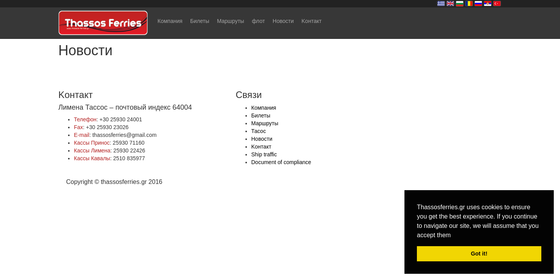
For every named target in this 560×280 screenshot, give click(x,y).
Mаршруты (230, 21)
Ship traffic (264, 154)
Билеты (199, 21)
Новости (283, 21)
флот (258, 21)
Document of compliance (281, 162)
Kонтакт (311, 21)
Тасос (258, 131)
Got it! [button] (479, 253)
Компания (170, 21)
